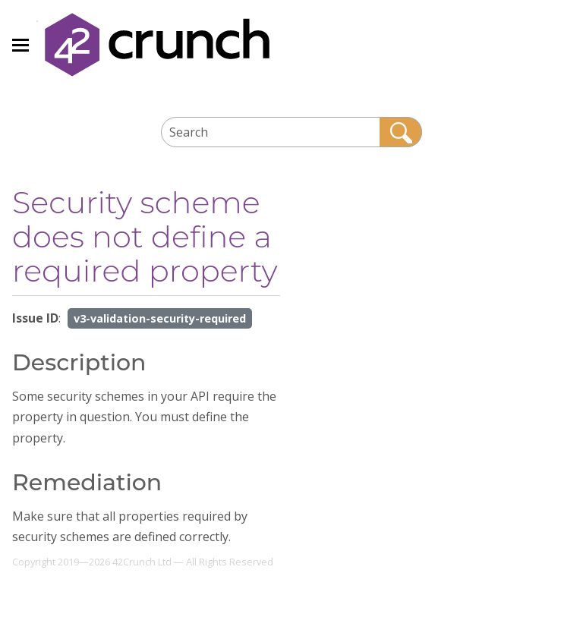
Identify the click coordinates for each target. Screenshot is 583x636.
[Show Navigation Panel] (20, 45)
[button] (401, 132)
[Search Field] (292, 132)
